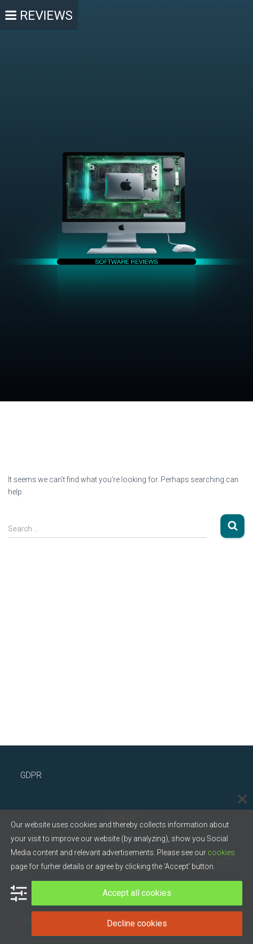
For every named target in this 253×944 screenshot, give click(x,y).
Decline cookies (137, 923)
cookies (221, 852)
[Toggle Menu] (39, 15)
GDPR (31, 775)
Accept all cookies (136, 893)
